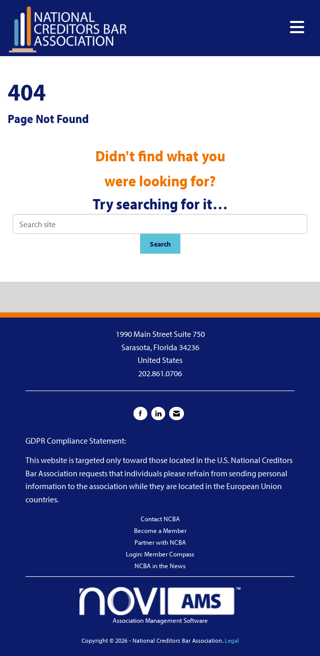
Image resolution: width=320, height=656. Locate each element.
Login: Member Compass (160, 554)
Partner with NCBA (160, 542)
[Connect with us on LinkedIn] (158, 413)
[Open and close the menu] (218, 27)
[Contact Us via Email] (176, 413)
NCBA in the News (160, 566)
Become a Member (160, 530)
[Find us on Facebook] (140, 413)
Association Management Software (160, 605)
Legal (232, 640)
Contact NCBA (160, 519)
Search (160, 244)
